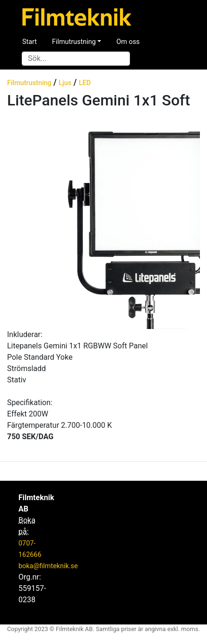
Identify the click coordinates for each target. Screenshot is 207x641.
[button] (12, 222)
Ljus (65, 83)
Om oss (127, 42)
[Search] (76, 59)
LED (85, 83)
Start (29, 42)
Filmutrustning (29, 83)
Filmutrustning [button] (74, 42)
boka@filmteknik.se (48, 566)
